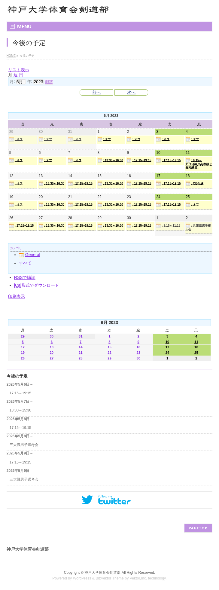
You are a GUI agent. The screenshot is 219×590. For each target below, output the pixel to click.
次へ (131, 92)
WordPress (82, 578)
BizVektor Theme (110, 578)
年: (29, 81)
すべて (25, 263)
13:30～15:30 (20, 410)
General (29, 254)
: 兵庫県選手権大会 (198, 227)
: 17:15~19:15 (138, 160)
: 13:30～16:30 (110, 160)
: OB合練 (194, 183)
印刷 (16, 296)
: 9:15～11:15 (168, 225)
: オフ (16, 139)
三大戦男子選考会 (24, 445)
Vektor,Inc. (138, 578)
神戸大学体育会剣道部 (102, 572)
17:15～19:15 (20, 393)
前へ (96, 92)
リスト (18, 69)
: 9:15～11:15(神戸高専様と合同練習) (198, 163)
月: (12, 81)
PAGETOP (198, 528)
